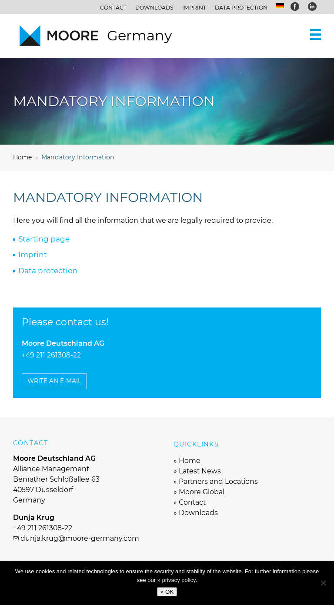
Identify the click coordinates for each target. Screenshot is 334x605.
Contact (113, 7)
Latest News (200, 471)
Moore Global (201, 492)
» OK (167, 591)
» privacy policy (176, 580)
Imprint (194, 7)
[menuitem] (280, 5)
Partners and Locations (218, 481)
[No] (323, 583)
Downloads (154, 7)
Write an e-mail (54, 380)
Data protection (241, 7)
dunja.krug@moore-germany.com (79, 538)
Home (189, 460)
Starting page (44, 239)
